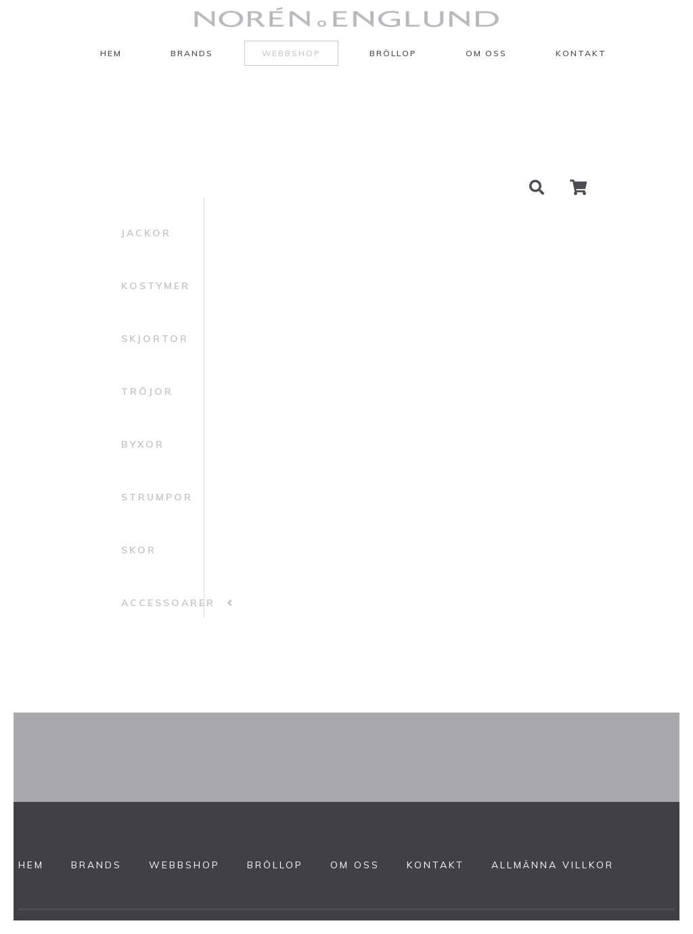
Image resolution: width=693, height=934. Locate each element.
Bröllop (393, 53)
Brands (192, 53)
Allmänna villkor (552, 865)
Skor (138, 550)
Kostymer (155, 286)
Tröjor (147, 391)
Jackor (146, 233)
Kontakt (581, 53)
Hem (111, 53)
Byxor (142, 444)
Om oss (486, 53)
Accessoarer (168, 603)
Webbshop (291, 53)
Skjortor (155, 339)
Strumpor (157, 497)
